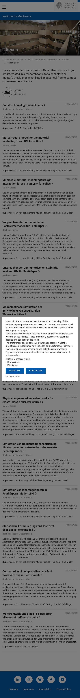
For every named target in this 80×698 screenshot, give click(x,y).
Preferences (13, 362)
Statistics (11, 365)
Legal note (13, 376)
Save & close (35, 371)
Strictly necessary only (18, 359)
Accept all (14, 371)
